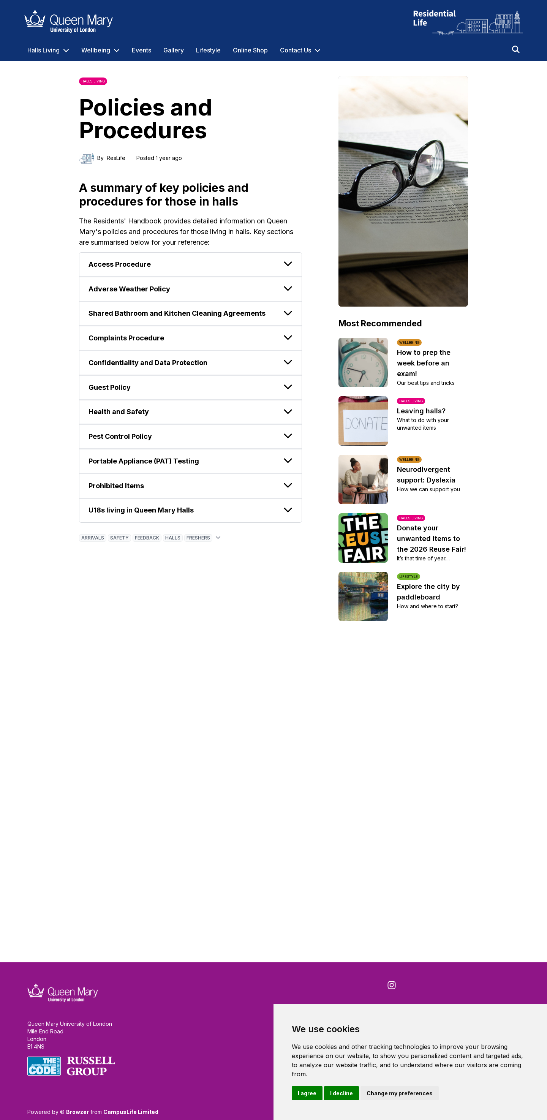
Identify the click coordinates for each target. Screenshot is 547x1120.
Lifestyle (208, 50)
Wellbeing (95, 50)
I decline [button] (341, 1093)
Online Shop (250, 50)
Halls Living (43, 50)
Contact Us (295, 50)
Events (141, 50)
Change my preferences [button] (400, 1093)
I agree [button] (307, 1093)
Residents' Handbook (127, 221)
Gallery (173, 50)
